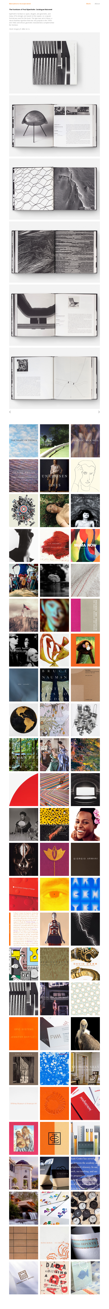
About (97, 4)
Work (88, 4)
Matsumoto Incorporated (20, 4)
